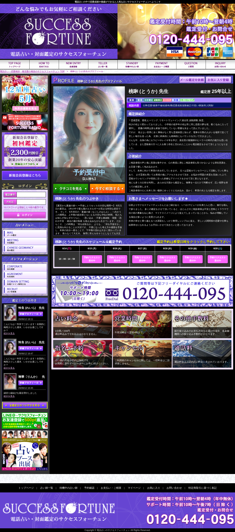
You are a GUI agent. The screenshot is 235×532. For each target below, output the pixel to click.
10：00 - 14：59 (67, 259)
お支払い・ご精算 (111, 487)
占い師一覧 (46, 487)
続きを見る (9, 333)
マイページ (134, 487)
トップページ (26, 487)
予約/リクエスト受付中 (92, 259)
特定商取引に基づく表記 (202, 487)
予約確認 (89, 487)
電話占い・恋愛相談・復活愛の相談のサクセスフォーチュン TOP (32, 71)
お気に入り (153, 487)
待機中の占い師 (68, 487)
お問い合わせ (174, 487)
